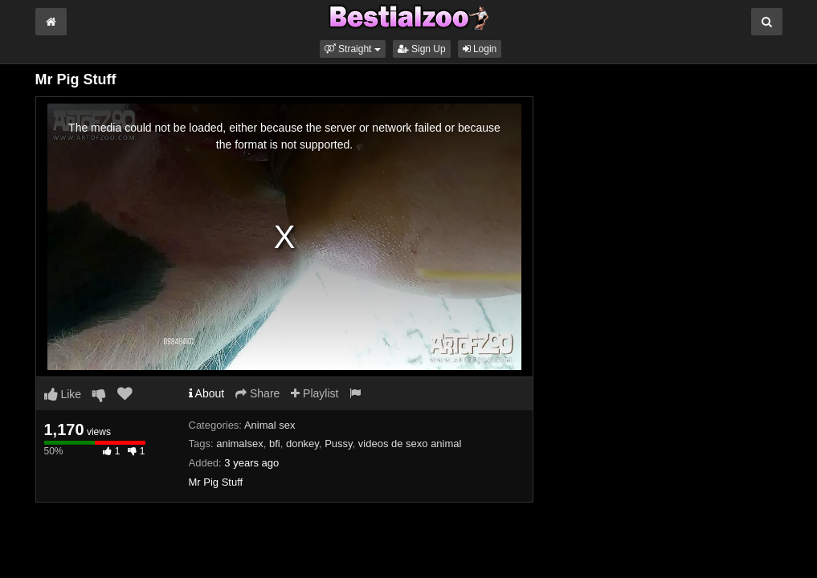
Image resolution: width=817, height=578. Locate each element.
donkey (302, 444)
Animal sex (270, 425)
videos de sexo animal (410, 444)
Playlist (314, 393)
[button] (353, 49)
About (207, 393)
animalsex (239, 444)
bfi (274, 444)
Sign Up (422, 49)
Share (257, 393)
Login (480, 49)
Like (63, 394)
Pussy (338, 444)
